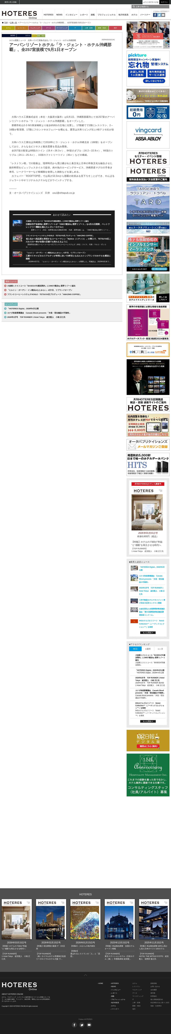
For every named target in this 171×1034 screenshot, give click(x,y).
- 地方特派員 (114, 1002)
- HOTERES (114, 983)
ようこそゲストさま (151, 2)
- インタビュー (115, 990)
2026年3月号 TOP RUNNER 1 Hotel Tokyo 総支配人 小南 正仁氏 (36, 317)
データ (48, 28)
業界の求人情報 (11, 2)
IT (75, 28)
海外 (115, 28)
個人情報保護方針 (156, 999)
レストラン (22, 28)
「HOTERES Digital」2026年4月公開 (23, 309)
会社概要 (153, 990)
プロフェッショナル (107, 15)
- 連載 (112, 996)
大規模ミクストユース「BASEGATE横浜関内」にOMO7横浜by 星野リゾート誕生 (57, 221)
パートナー (145, 15)
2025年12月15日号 (119, 942)
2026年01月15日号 (85, 942)
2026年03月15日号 (16, 942)
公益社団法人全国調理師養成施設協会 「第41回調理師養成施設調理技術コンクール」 (152, 612)
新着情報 (153, 983)
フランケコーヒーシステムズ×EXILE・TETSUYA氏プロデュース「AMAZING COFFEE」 (60, 236)
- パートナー (114, 1009)
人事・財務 (89, 28)
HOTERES (48, 15)
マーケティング (61, 28)
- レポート (113, 993)
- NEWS (113, 986)
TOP (6, 23)
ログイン (164, 2)
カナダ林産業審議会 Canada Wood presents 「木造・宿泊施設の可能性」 (39, 313)
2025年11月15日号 (154, 942)
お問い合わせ (155, 986)
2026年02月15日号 (51, 942)
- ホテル (113, 1006)
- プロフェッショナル (117, 999)
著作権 (152, 993)
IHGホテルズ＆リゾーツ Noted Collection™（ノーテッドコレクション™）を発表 (151, 624)
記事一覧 (13, 23)
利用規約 (153, 996)
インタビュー (71, 15)
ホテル (134, 15)
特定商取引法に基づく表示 (159, 1002)
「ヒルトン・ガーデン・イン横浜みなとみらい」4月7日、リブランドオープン (56, 253)
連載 (93, 15)
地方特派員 (123, 15)
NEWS (59, 15)
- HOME (100, 983)
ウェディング (35, 28)
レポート (84, 15)
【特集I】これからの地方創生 (82, 946)
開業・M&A (102, 28)
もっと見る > (148, 633)
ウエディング (137, 990)
